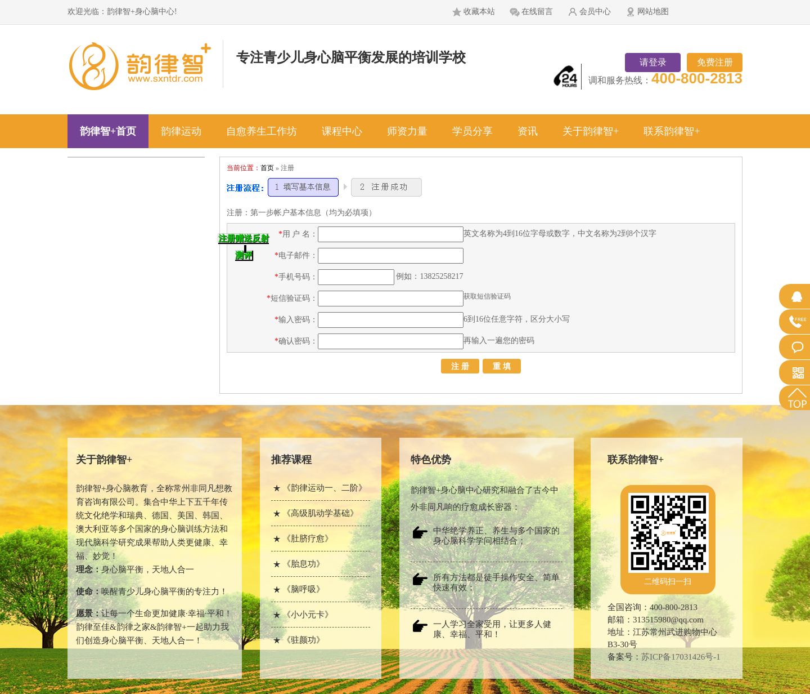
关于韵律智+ (590, 131)
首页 (267, 168)
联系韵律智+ (672, 131)
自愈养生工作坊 (261, 131)
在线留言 (537, 11)
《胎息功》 (303, 563)
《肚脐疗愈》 (307, 538)
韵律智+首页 (108, 131)
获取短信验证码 (487, 296)
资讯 (528, 131)
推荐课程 (291, 459)
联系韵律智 (636, 459)
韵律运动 (181, 131)
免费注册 (715, 62)
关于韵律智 (104, 459)
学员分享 (472, 131)
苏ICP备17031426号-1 (681, 656)
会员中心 (595, 11)
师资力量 (407, 131)
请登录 (653, 62)
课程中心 (342, 131)
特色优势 (431, 459)
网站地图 (653, 11)
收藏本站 (479, 11)
